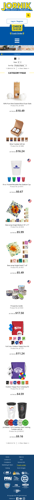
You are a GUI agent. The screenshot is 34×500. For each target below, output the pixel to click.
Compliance (7, 462)
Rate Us (21, 457)
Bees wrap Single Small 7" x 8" (17, 265)
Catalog (7, 468)
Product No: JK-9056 (17, 227)
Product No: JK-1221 (17, 348)
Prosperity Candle (17, 306)
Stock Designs (21, 468)
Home (7, 457)
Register (20, 21)
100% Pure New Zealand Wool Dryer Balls (17, 104)
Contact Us (7, 459)
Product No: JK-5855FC (16, 431)
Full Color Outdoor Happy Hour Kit (17, 346)
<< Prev (20, 68)
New (21, 459)
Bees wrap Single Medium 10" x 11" (17, 225)
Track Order (17, 33)
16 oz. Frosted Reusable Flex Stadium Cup (17, 185)
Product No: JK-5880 (17, 146)
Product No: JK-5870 (16, 187)
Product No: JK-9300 (16, 308)
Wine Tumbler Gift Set (17, 144)
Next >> (26, 68)
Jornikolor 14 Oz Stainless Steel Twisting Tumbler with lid (16, 428)
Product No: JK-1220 (17, 389)
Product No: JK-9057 (17, 267)
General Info (21, 462)
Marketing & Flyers (7, 465)
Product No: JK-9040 (17, 106)
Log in (13, 21)
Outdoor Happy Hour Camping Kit (17, 387)
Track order (21, 465)
